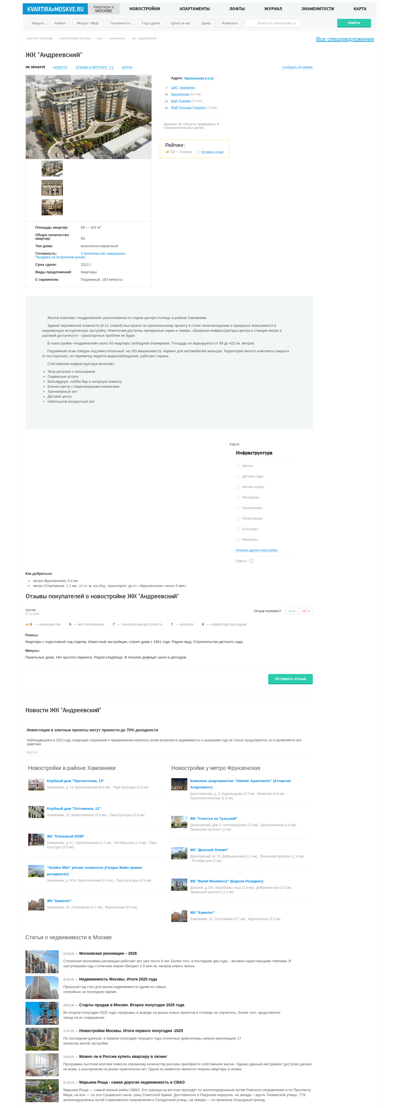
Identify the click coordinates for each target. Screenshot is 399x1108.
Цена (206, 23)
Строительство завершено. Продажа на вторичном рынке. (80, 255)
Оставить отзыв (290, 678)
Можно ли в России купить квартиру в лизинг (123, 1056)
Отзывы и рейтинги (95, 67)
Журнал (273, 9)
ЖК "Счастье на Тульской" (213, 818)
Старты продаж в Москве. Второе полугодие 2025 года (131, 1005)
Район (60, 23)
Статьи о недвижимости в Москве (68, 937)
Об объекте (35, 67)
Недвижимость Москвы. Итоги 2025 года (118, 979)
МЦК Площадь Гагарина (188, 107)
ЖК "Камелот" (59, 901)
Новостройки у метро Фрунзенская (215, 768)
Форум (127, 67)
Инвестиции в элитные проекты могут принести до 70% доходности (92, 730)
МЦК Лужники (181, 101)
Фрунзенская (180, 94)
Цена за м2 (181, 23)
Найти (354, 23)
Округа (38, 23)
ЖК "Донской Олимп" (209, 850)
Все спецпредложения (345, 39)
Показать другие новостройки (257, 550)
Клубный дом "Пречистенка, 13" (75, 781)
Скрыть (241, 561)
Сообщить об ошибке (297, 67)
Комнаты (230, 23)
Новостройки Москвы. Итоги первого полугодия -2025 (131, 1030)
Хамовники (187, 87)
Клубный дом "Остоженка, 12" (74, 808)
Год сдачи (151, 23)
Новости (60, 67)
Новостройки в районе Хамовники (72, 768)
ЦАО (174, 87)
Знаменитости (317, 9)
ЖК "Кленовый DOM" (66, 836)
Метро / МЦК (88, 23)
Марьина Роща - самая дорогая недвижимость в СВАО (132, 1082)
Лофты (237, 9)
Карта (360, 9)
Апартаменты (195, 9)
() (292, 611)
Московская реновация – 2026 (108, 953)
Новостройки (144, 9)
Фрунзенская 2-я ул (199, 78)
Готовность (120, 23)
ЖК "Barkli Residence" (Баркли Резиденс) (226, 881)
